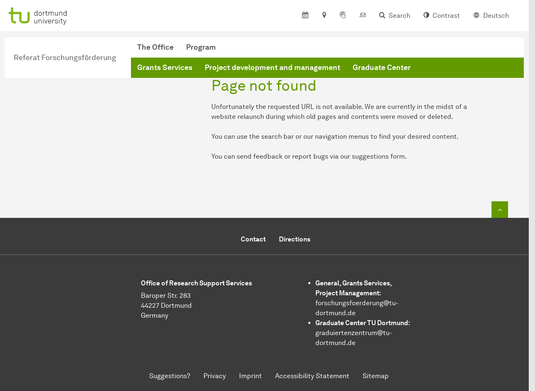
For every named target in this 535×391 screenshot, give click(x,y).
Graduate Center (382, 67)
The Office (155, 47)
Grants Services (164, 67)
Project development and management (272, 67)
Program (201, 47)
